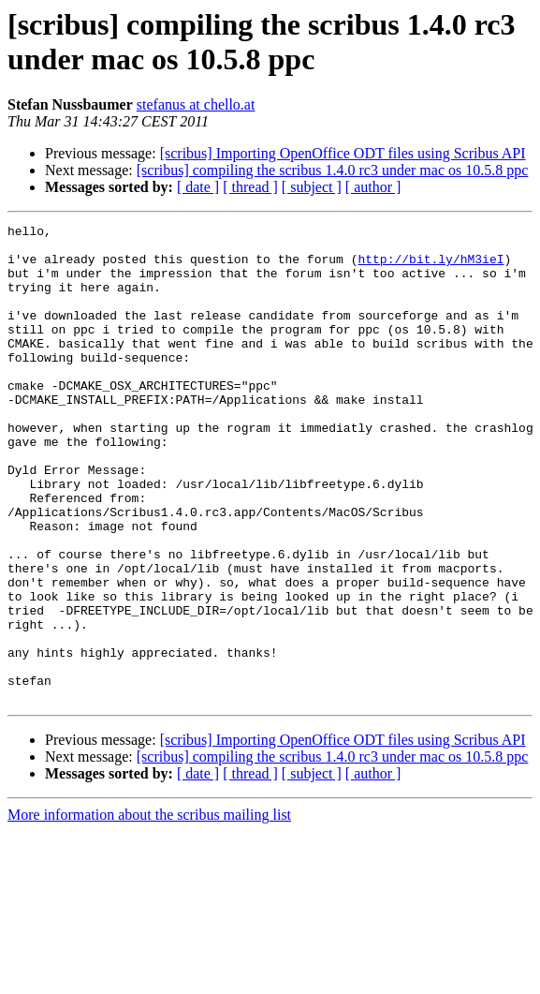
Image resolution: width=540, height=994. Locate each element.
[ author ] (373, 187)
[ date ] (198, 187)
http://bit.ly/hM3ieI (431, 267)
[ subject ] (312, 187)
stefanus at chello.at (196, 104)
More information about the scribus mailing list (149, 910)
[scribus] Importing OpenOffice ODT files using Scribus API (343, 153)
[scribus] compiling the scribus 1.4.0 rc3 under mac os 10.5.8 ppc (333, 170)
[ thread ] (250, 187)
